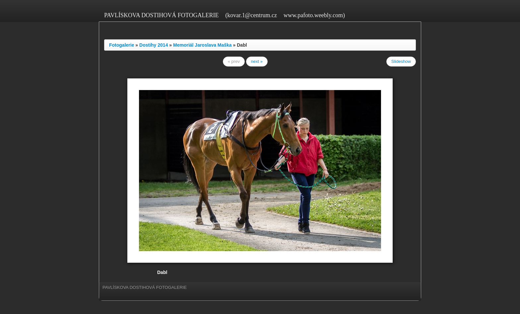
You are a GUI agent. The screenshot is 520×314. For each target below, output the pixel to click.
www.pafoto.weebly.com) (314, 15)
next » (257, 61)
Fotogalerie (121, 45)
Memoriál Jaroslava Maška (202, 45)
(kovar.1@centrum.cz (251, 15)
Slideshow (401, 61)
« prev (234, 61)
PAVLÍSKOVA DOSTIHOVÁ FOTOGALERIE (161, 15)
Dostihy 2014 (153, 45)
